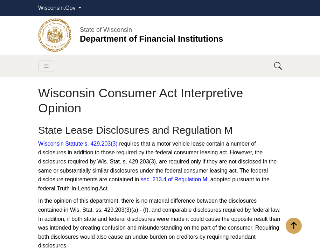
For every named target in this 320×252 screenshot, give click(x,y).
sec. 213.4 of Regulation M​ (174, 179)
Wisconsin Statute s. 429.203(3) (78, 144)
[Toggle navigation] (46, 66)
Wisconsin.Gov (57, 8)
